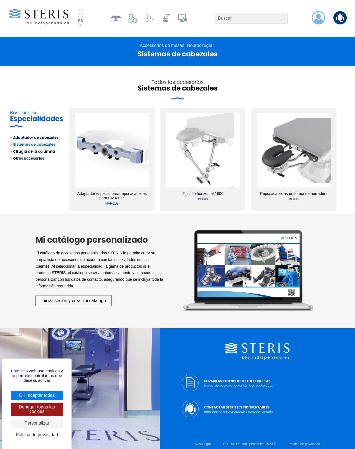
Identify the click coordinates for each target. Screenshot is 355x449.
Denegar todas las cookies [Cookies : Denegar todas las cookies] (37, 409)
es (80, 21)
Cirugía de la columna (34, 152)
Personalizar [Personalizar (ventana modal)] (37, 423)
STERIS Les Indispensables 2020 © (249, 444)
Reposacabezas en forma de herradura (294, 193)
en (80, 11)
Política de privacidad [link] (37, 434)
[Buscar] (251, 18)
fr (80, 16)
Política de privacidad (304, 444)
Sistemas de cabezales (34, 145)
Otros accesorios (28, 158)
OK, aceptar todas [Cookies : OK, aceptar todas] (37, 395)
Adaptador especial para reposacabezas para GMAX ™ (112, 195)
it (80, 26)
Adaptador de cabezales (36, 138)
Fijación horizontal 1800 (203, 193)
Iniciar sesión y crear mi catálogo (73, 300)
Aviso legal (203, 444)
